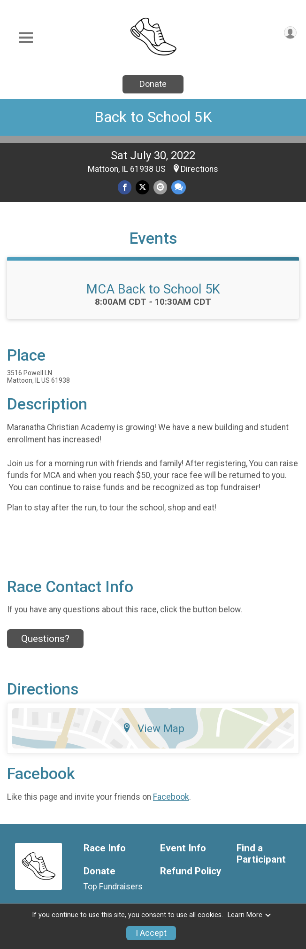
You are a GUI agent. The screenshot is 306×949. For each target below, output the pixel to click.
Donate (153, 84)
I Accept (151, 933)
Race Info (105, 848)
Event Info (183, 848)
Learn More (250, 915)
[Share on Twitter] (142, 187)
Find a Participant (261, 854)
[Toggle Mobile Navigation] (25, 37)
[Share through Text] (178, 187)
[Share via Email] (160, 187)
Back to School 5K (153, 117)
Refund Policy (190, 871)
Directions (199, 169)
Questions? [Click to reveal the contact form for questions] (45, 638)
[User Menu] (290, 32)
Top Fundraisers (113, 886)
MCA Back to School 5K (153, 289)
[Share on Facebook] (124, 187)
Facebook (171, 797)
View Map (153, 728)
